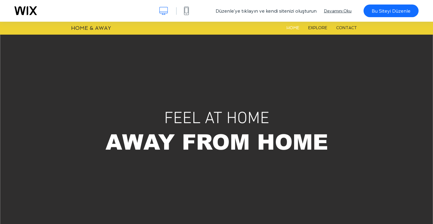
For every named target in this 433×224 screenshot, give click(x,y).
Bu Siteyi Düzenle (391, 11)
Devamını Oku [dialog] (338, 11)
